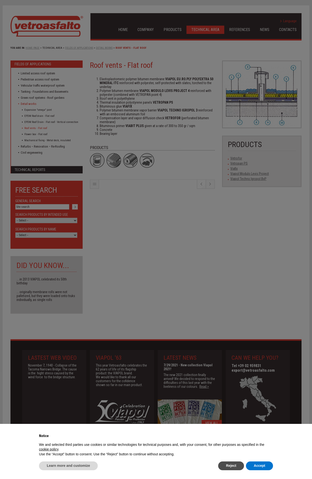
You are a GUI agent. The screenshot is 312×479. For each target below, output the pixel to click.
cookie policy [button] (48, 449)
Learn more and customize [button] (68, 466)
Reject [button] (231, 466)
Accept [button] (259, 466)
